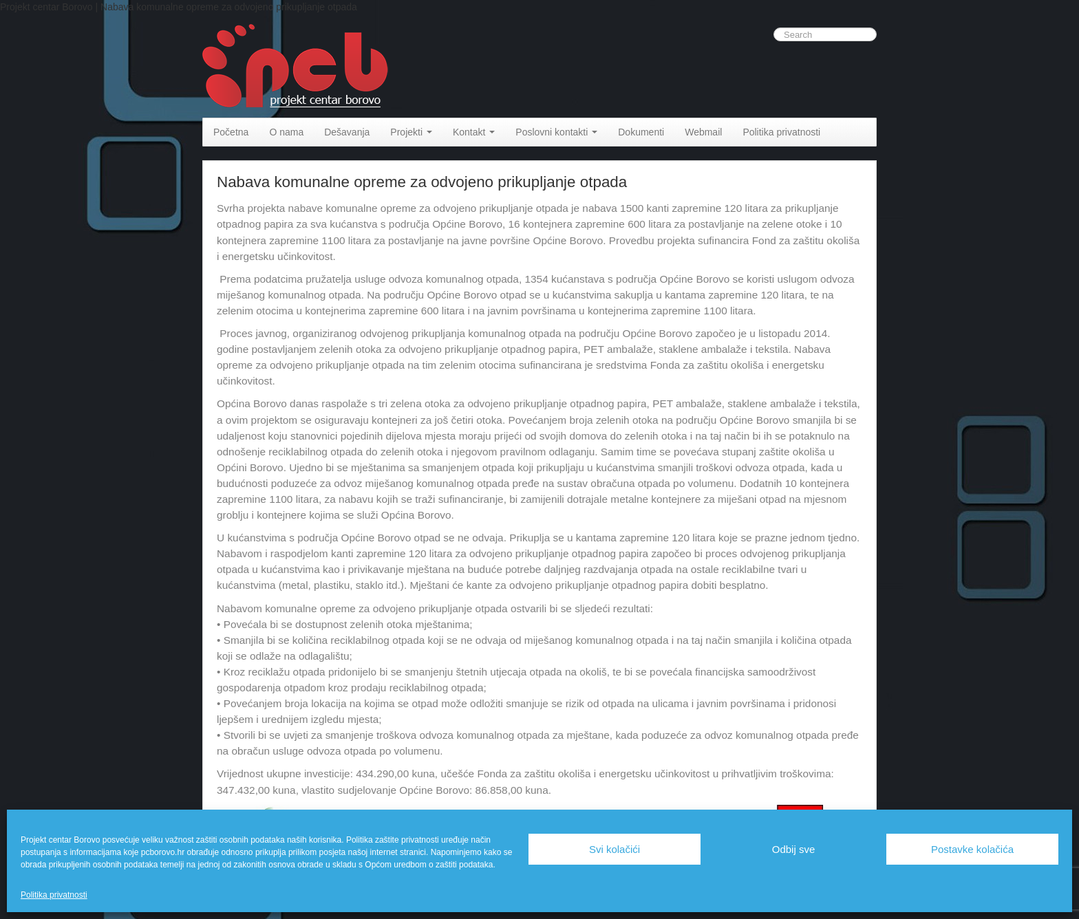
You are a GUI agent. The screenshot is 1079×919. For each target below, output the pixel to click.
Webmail (703, 132)
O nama (286, 132)
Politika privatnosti (54, 895)
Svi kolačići (614, 849)
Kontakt (474, 132)
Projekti (411, 132)
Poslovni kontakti (556, 132)
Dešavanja (347, 132)
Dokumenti (641, 132)
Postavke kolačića (972, 849)
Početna (230, 132)
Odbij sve (793, 849)
